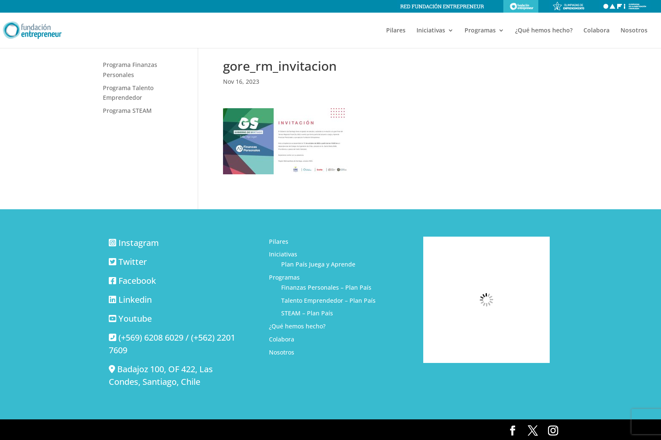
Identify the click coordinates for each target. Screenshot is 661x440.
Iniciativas (430, 30)
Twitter (132, 261)
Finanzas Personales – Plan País (326, 287)
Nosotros (634, 30)
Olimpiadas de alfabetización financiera (624, 6)
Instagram (138, 242)
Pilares (396, 30)
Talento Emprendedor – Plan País (328, 300)
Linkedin (135, 299)
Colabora (596, 30)
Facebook (137, 280)
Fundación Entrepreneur (520, 6)
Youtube (135, 318)
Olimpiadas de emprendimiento (568, 6)
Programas (480, 30)
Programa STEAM (127, 111)
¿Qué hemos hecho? (543, 30)
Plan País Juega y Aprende (318, 264)
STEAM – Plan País (307, 313)
